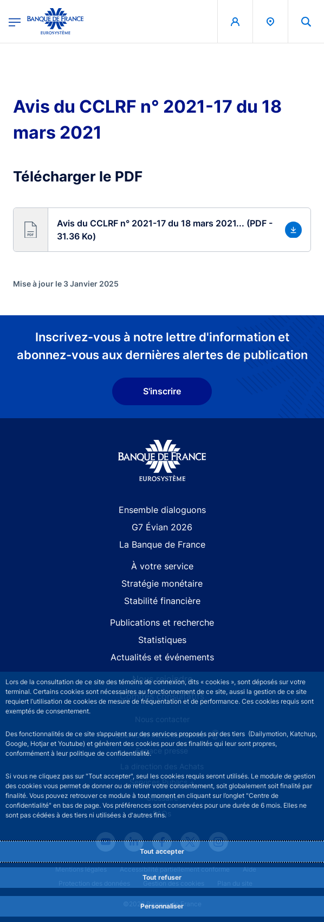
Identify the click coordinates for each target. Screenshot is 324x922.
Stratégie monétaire (162, 583)
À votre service (162, 566)
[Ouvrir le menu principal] (15, 21)
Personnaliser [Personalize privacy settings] (162, 906)
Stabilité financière (162, 600)
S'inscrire (162, 391)
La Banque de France (162, 544)
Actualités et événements (162, 657)
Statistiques (162, 639)
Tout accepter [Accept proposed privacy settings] (162, 851)
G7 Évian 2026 (162, 527)
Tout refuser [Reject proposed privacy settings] (162, 877)
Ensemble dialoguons (162, 509)
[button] (162, 229)
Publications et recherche (162, 622)
